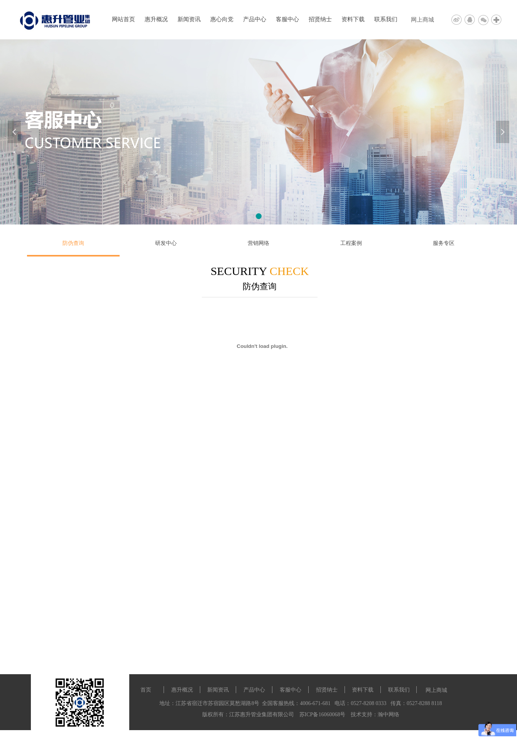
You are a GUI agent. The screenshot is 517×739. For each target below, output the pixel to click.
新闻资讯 (189, 19)
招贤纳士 (320, 19)
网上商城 (422, 20)
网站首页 (123, 19)
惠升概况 (156, 19)
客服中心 (287, 19)
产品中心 (254, 19)
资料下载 (353, 19)
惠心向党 (221, 19)
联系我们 (385, 19)
